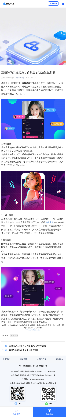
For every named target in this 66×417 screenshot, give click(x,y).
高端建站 (59, 359)
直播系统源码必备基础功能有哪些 (19, 350)
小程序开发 (41, 359)
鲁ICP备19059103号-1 (48, 375)
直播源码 (14, 335)
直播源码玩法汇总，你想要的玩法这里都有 (23, 346)
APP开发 (23, 359)
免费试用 (53, 3)
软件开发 (6, 359)
